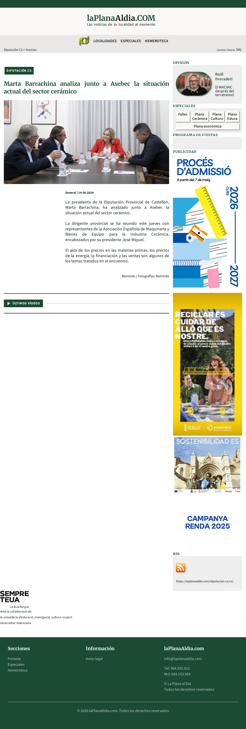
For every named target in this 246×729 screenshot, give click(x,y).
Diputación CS (13, 49)
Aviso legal (94, 658)
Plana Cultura (217, 116)
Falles (182, 114)
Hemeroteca (156, 41)
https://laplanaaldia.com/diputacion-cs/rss (205, 581)
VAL (239, 49)
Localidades (105, 41)
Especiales (131, 41)
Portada (14, 658)
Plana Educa (232, 116)
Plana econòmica (207, 126)
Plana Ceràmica (199, 116)
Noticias (31, 49)
